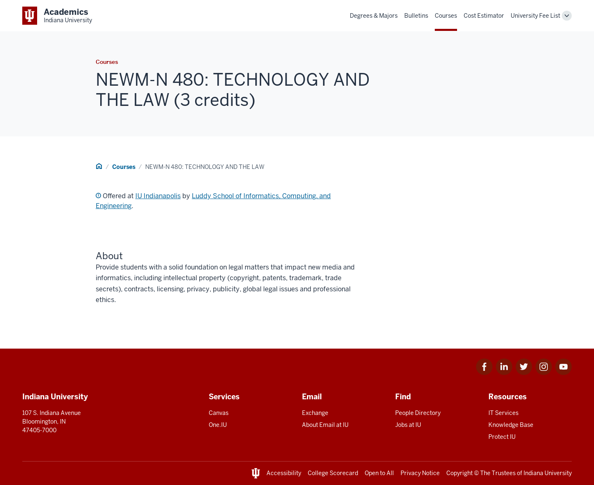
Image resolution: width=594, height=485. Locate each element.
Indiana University (547, 473)
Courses (446, 15)
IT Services (503, 413)
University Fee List (535, 15)
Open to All (379, 473)
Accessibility (283, 473)
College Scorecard (333, 473)
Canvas (219, 413)
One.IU (218, 425)
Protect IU (502, 436)
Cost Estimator (484, 15)
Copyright (459, 473)
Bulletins (416, 15)
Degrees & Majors (374, 15)
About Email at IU (325, 425)
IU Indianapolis (158, 196)
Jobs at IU (408, 425)
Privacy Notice (420, 473)
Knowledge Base (510, 425)
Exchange (315, 413)
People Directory (418, 413)
